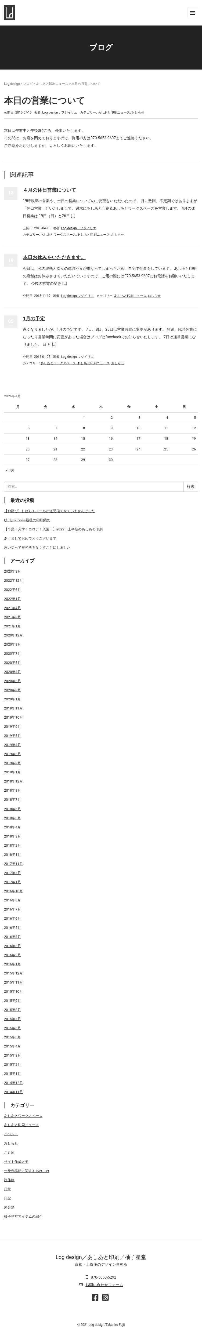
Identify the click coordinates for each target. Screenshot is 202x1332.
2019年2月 (12, 763)
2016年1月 (12, 964)
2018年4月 (12, 827)
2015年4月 (12, 1046)
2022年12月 (13, 580)
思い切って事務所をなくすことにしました (37, 547)
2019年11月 (13, 708)
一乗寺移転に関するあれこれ (26, 1171)
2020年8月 (12, 644)
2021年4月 (12, 608)
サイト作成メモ (16, 1162)
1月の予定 (34, 318)
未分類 (9, 1207)
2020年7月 (12, 654)
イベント (11, 1134)
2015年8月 (12, 1010)
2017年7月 (12, 873)
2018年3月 (12, 836)
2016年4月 (12, 937)
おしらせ (137, 112)
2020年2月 (12, 690)
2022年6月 (12, 590)
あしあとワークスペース (58, 234)
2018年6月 (12, 809)
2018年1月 (12, 855)
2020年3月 (12, 681)
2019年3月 (12, 754)
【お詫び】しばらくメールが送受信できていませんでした (49, 511)
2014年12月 (13, 1083)
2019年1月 (12, 772)
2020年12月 (13, 635)
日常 (7, 1189)
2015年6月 (12, 1028)
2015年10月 (13, 991)
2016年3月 (12, 946)
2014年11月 (13, 1092)
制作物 (9, 1180)
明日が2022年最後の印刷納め (27, 520)
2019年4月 (12, 745)
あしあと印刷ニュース (52, 84)
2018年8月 (12, 790)
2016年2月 (12, 955)
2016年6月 (12, 918)
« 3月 (10, 470)
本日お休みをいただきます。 (54, 257)
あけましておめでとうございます (30, 538)
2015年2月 (12, 1064)
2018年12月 (13, 781)
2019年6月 (12, 727)
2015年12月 (13, 973)
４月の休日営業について (49, 190)
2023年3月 (12, 571)
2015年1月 (12, 1074)
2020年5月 (12, 663)
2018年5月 (12, 818)
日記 (7, 1198)
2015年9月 (12, 1001)
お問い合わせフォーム (104, 1285)
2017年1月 (12, 882)
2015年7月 (12, 1019)
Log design (12, 84)
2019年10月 (13, 717)
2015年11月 (13, 982)
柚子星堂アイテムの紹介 (23, 1216)
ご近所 (9, 1153)
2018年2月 (12, 845)
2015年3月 (12, 1055)
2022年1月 (12, 599)
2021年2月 (12, 617)
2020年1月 (12, 699)
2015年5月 (12, 1037)
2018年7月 (12, 800)
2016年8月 (12, 900)
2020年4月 (12, 672)
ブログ (28, 84)
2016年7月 (12, 909)
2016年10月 (13, 891)
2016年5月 (12, 928)
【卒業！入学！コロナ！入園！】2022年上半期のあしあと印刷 (53, 529)
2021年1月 (12, 626)
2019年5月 (12, 736)
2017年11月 (13, 864)
